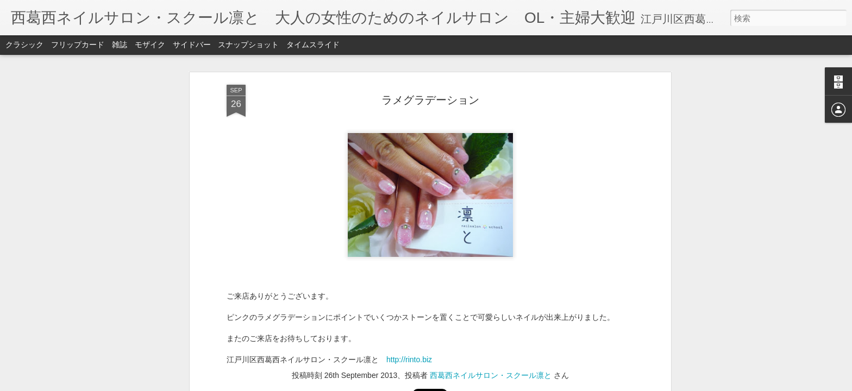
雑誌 (119, 44)
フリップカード (77, 44)
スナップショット (248, 44)
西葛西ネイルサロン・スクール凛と (491, 233)
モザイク (150, 44)
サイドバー (192, 44)
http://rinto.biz (409, 217)
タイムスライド (313, 44)
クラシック (24, 44)
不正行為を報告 (492, 384)
